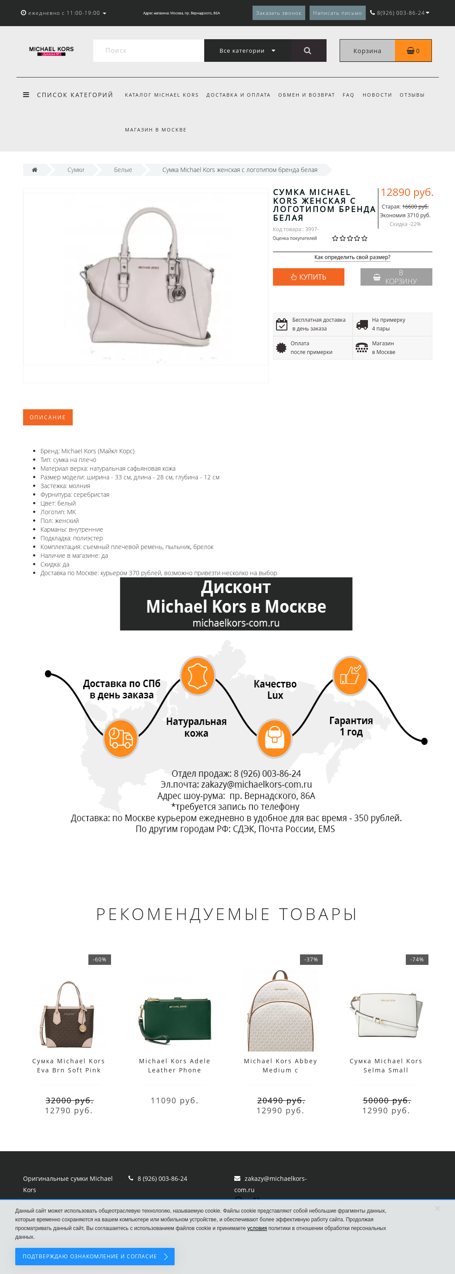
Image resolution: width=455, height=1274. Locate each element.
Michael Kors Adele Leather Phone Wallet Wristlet (175, 1070)
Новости (377, 94)
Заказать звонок (279, 13)
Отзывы (412, 94)
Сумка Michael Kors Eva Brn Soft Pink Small (68, 1070)
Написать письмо (337, 13)
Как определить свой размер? (352, 257)
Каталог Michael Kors (162, 94)
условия (257, 1228)
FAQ (349, 94)
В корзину (395, 277)
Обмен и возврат (306, 94)
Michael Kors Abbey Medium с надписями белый (280, 1070)
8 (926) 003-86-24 (162, 1178)
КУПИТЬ (312, 277)
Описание (48, 417)
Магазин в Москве (156, 129)
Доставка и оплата (238, 94)
